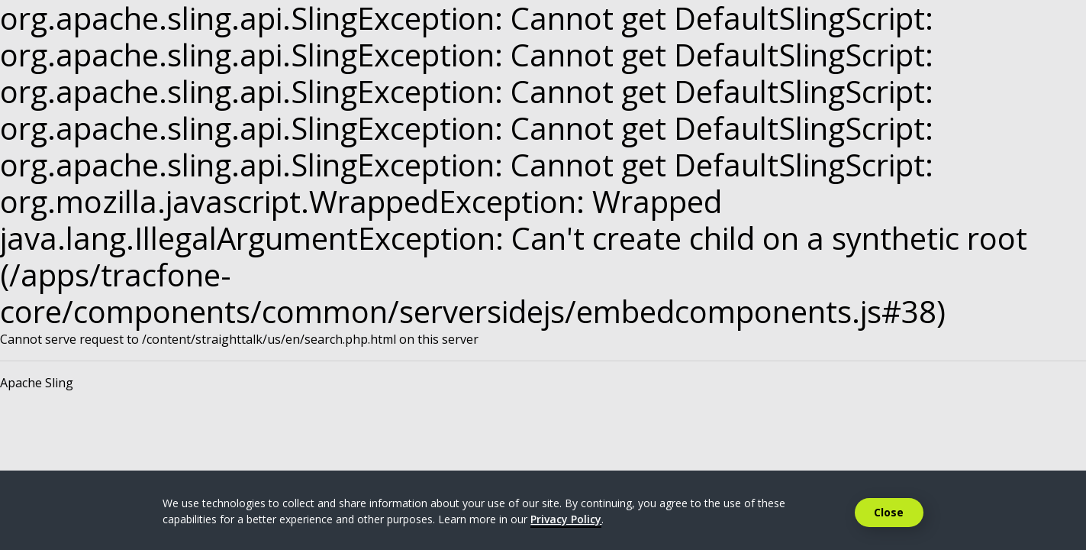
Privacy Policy (565, 519)
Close (889, 512)
